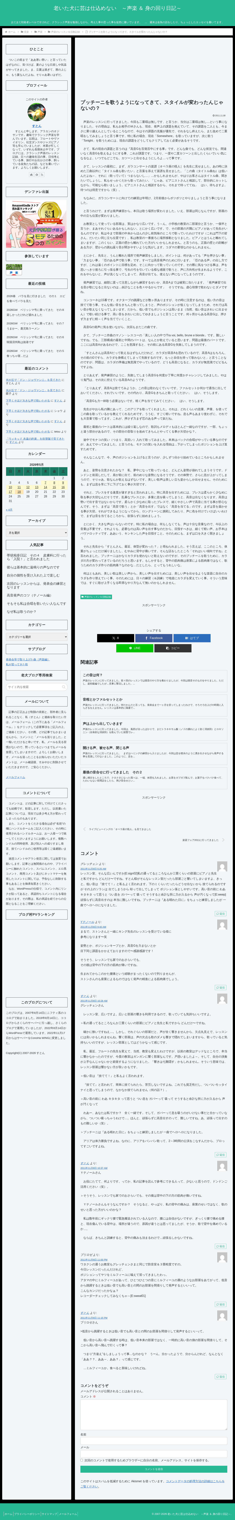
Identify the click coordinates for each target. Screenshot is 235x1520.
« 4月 (9, 509)
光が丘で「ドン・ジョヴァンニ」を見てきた (33, 379)
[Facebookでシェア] (129, 638)
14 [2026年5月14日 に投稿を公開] (45, 487)
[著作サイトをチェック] (31, 174)
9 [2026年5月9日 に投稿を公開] (63, 482)
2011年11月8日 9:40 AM (93, 916)
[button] (203, 638)
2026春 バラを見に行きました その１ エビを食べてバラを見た (36, 298)
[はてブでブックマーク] (154, 638)
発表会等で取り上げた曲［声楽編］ (28, 659)
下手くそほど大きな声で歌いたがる (28, 400)
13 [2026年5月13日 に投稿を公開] (36, 487)
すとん (84, 986)
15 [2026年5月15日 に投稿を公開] (54, 487)
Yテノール (87, 911)
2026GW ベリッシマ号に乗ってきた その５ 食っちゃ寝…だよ (37, 353)
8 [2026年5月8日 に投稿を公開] (54, 482)
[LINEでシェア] (178, 638)
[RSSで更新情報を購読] (42, 174)
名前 (83, 1430)
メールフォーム (15, 777)
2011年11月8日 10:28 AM (93, 990)
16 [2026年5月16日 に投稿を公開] (63, 487)
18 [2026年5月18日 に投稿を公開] (19, 491)
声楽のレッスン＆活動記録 (96, 597)
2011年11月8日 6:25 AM (93, 858)
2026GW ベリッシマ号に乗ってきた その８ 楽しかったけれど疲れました (37, 312)
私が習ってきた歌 (17, 664)
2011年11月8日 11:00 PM (93, 1249)
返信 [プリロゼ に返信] (220, 1294)
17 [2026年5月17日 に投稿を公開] (10, 491)
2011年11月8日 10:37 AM (93, 1158)
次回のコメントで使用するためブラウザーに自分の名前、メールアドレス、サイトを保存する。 (147, 1456)
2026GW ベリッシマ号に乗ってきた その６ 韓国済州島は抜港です (37, 340)
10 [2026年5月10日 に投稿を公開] (10, 487)
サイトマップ (54, 1509)
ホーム (9, 1509)
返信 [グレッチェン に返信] (220, 903)
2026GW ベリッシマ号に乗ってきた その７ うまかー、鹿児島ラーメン (37, 326)
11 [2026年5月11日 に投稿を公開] (19, 487)
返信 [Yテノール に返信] (220, 977)
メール (84, 1443)
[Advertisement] (153, 70)
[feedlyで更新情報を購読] (36, 174)
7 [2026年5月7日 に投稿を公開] (45, 482)
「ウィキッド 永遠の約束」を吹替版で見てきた (35, 438)
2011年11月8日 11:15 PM (93, 1307)
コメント (88, 1386)
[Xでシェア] (104, 638)
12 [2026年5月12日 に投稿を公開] (28, 487)
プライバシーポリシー (30, 1509)
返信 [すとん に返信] (220, 1144)
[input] (37, 687)
